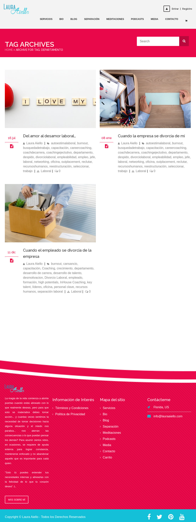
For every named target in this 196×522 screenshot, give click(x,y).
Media (154, 19)
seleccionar (81, 166)
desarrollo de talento (67, 273)
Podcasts (137, 19)
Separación (91, 19)
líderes (37, 287)
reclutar (87, 161)
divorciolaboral (45, 157)
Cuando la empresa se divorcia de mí (151, 136)
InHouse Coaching (73, 282)
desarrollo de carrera (37, 273)
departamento (83, 152)
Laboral (46, 171)
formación (30, 282)
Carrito (107, 457)
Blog (73, 19)
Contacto (171, 19)
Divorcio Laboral (56, 277)
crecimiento (65, 268)
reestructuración (60, 166)
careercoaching (80, 147)
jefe (92, 157)
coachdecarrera (33, 152)
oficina (55, 161)
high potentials (48, 282)
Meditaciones (115, 19)
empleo (83, 157)
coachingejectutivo (59, 152)
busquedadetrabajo (36, 147)
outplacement (70, 161)
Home (9, 49)
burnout (82, 143)
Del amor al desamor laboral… (49, 136)
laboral (27, 161)
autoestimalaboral (63, 143)
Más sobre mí (16, 499)
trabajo (27, 171)
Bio (61, 19)
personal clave (64, 287)
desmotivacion (33, 277)
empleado (75, 277)
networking (41, 161)
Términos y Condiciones (72, 408)
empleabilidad (66, 157)
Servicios (46, 19)
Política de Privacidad (70, 414)
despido (28, 157)
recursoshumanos (35, 166)
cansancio (70, 263)
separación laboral (50, 291)
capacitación (59, 147)
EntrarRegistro (178, 9)
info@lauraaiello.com (167, 416)
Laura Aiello (34, 143)
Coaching (48, 268)
